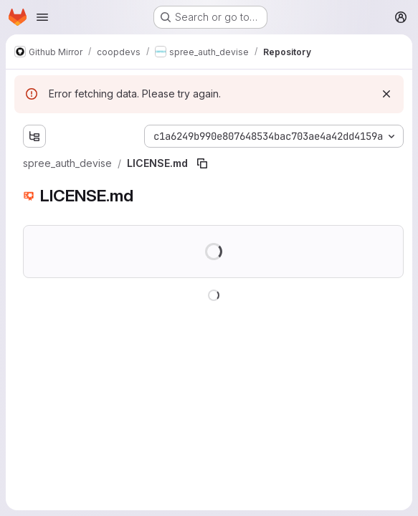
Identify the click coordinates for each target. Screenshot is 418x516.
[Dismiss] (386, 93)
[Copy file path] (202, 163)
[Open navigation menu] (42, 17)
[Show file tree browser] (34, 136)
